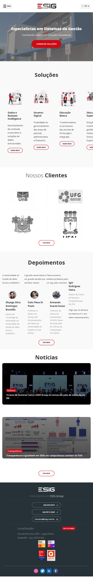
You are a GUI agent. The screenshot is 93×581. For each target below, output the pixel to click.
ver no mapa (68, 528)
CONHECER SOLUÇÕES (46, 44)
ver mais (46, 243)
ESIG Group (57, 496)
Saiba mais (15, 150)
